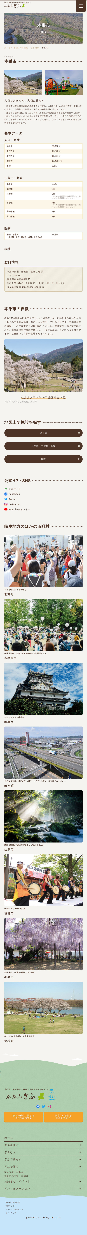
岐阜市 (9, 721)
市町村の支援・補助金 (16, 1176)
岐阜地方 (35, 48)
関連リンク (10, 1206)
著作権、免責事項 (13, 1202)
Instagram (12, 504)
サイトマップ (11, 1213)
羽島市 (9, 977)
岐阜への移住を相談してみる (63, 1116)
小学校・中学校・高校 (44, 446)
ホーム (7, 48)
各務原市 (10, 658)
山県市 (9, 849)
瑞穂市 (9, 913)
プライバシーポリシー (14, 1209)
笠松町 (9, 1041)
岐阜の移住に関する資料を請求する (23, 1116)
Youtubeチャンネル (17, 509)
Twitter (10, 499)
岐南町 (9, 785)
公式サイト (12, 489)
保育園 (43, 433)
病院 (43, 459)
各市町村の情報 (20, 48)
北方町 (9, 594)
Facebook (12, 494)
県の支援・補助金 (14, 1172)
